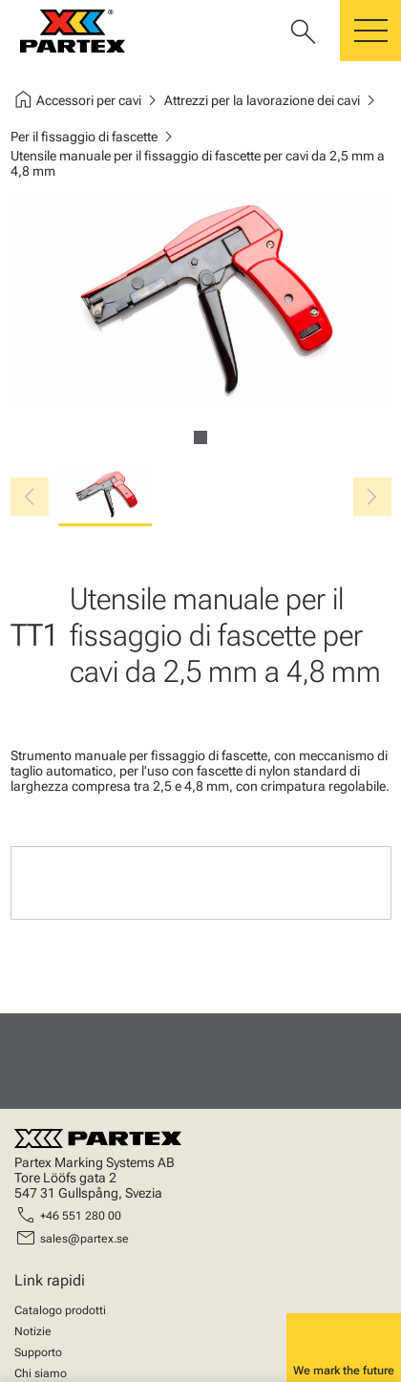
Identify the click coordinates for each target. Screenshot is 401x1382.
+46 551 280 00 (80, 1216)
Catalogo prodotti (60, 1310)
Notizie (33, 1331)
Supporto (38, 1352)
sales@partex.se (84, 1238)
